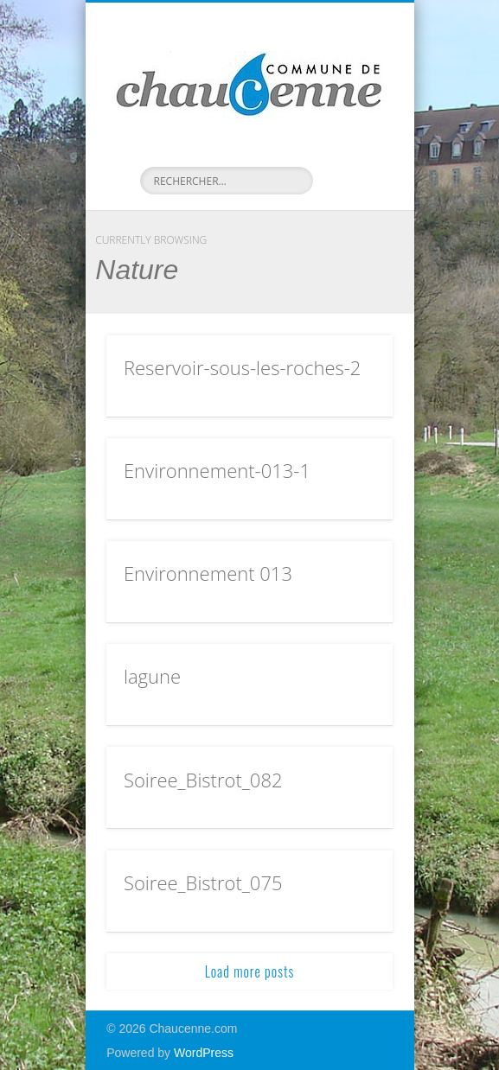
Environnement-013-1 (217, 470)
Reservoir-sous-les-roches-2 (242, 367)
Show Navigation (350, 155)
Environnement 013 (208, 573)
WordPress (204, 1053)
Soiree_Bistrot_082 (203, 780)
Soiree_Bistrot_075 (203, 882)
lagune (152, 676)
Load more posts (250, 971)
